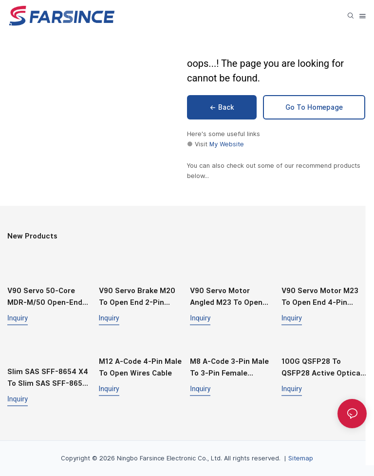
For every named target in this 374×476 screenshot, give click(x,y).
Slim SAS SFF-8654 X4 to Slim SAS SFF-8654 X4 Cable (47, 378)
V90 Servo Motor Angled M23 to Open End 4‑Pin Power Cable (230, 297)
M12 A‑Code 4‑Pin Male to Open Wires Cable (140, 367)
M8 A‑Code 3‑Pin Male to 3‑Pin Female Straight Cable (229, 368)
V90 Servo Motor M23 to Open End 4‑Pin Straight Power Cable (319, 297)
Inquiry (17, 318)
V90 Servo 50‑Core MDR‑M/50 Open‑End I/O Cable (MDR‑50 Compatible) (44, 297)
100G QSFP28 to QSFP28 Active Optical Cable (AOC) (321, 368)
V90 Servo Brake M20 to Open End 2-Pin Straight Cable (137, 297)
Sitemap (300, 458)
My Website (226, 144)
